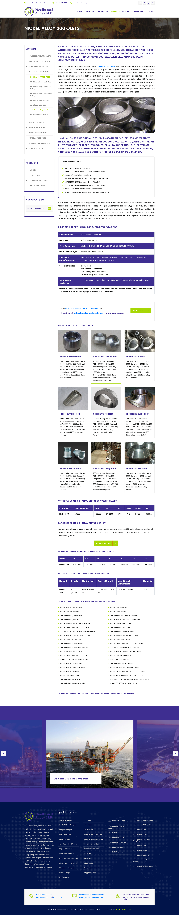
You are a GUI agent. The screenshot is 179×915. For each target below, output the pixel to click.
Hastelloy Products (36, 133)
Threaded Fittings (35, 186)
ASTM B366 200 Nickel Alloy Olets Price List (82, 182)
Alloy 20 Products (36, 148)
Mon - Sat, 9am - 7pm (79, 3)
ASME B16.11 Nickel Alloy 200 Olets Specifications (85, 171)
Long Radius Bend (91, 868)
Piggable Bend (89, 873)
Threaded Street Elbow (143, 866)
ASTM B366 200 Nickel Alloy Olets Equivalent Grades (86, 178)
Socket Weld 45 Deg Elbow (116, 827)
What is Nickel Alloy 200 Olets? (78, 168)
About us (90, 11)
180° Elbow (88, 830)
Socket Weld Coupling (117, 842)
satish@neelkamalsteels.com (36, 3)
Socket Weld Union (116, 852)
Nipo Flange (63, 877)
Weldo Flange (64, 873)
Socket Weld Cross (116, 838)
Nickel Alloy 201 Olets (39, 114)
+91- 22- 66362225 (73, 308)
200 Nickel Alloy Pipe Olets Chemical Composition (86, 185)
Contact (151, 11)
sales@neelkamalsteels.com (89, 313)
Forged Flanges (65, 830)
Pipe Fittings (33, 175)
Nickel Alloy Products (38, 77)
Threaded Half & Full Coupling (142, 840)
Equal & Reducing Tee (92, 834)
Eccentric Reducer (91, 849)
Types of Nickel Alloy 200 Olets (78, 175)
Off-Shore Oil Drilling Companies (71, 778)
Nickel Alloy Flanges (39, 100)
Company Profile (39, 208)
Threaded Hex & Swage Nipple (143, 861)
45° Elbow (87, 825)
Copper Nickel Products (38, 143)
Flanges (31, 170)
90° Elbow (87, 820)
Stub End (87, 853)
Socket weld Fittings (37, 180)
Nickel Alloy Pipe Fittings (41, 82)
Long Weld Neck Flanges (68, 858)
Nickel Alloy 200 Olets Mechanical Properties (83, 189)
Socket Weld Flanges (67, 825)
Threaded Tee (139, 830)
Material (114, 11)
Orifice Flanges (64, 834)
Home (79, 11)
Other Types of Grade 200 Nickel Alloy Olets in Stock (87, 192)
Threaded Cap (139, 846)
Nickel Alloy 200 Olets (41, 110)
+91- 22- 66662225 (91, 308)
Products (102, 11)
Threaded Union (140, 850)
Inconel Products (35, 127)
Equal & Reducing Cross (93, 839)
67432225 (57, 897)
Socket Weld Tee (115, 833)
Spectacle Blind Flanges (68, 844)
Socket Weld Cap (115, 847)
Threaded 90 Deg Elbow (143, 820)
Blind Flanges (64, 839)
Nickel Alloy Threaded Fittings (40, 88)
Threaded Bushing (141, 855)
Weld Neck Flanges (66, 853)
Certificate (138, 11)
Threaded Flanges (66, 868)
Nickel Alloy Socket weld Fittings (41, 94)
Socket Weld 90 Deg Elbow (116, 821)
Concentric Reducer (91, 844)
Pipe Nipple (88, 863)
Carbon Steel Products (38, 61)
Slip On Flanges (65, 820)
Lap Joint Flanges (65, 849)
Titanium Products (36, 138)
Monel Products (35, 122)
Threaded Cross (140, 834)
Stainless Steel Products (38, 56)
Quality (125, 11)
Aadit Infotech (123, 910)
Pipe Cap (87, 858)
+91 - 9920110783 (59, 3)
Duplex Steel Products (37, 72)
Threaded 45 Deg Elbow (143, 825)
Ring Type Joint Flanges (68, 863)
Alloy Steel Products (37, 66)
